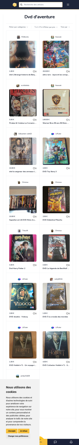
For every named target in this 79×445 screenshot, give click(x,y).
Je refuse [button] (23, 431)
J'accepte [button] (12, 431)
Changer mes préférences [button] (18, 436)
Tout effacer (39, 27)
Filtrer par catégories (18, 27)
